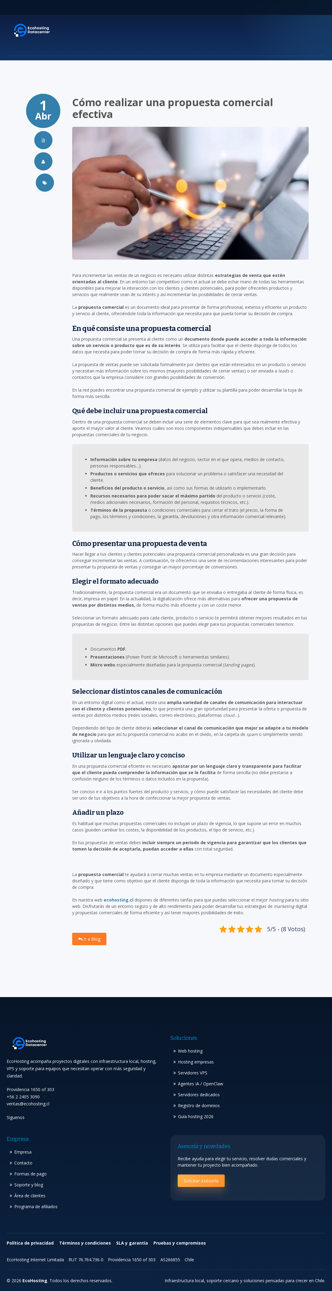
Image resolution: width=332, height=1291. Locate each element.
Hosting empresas (196, 1062)
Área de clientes (29, 1195)
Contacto (23, 1163)
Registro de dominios (199, 1105)
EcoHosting (34, 1280)
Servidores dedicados (199, 1094)
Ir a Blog (89, 939)
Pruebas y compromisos (179, 1243)
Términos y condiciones (85, 1243)
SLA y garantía (132, 1243)
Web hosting (190, 1051)
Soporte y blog (28, 1185)
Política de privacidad (30, 1243)
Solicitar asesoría (201, 1181)
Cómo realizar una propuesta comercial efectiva (172, 108)
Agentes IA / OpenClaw (200, 1084)
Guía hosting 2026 (195, 1116)
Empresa (23, 1152)
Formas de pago (30, 1174)
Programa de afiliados (36, 1206)
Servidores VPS (192, 1073)
